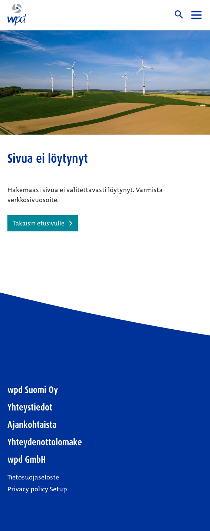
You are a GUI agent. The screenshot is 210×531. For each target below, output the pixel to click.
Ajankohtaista (31, 425)
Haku (178, 14)
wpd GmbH (26, 459)
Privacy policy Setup (37, 489)
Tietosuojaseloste (33, 477)
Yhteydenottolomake (44, 442)
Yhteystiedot (29, 407)
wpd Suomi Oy (32, 390)
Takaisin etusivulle (39, 223)
